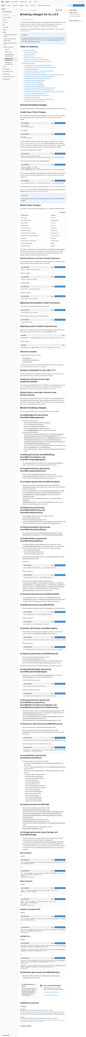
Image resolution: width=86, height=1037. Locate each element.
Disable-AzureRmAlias (38, 143)
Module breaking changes (29, 63)
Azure (25, 10)
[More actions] (65, 10)
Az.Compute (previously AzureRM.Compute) (34, 72)
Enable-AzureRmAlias (25, 143)
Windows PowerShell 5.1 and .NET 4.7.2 (33, 57)
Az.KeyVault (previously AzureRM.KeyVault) (34, 80)
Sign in (82, 1)
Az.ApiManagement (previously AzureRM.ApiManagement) (38, 65)
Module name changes (29, 54)
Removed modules (28, 56)
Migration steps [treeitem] (8, 51)
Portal (70, 5)
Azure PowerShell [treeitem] (6, 17)
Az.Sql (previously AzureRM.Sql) (32, 97)
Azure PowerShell (32, 10)
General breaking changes (29, 50)
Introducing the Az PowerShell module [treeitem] (9, 63)
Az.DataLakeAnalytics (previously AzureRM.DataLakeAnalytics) (39, 76)
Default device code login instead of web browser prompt (37, 61)
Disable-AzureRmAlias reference (40, 191)
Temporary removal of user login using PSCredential (36, 59)
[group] (44, 639)
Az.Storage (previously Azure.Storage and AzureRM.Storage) (38, 99)
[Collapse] (16, 9)
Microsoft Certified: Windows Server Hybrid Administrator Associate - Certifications (38, 1018)
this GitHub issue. (52, 388)
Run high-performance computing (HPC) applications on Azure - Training (36, 1010)
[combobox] (9, 12)
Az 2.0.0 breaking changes (52, 39)
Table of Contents (74, 12)
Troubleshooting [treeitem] (6, 74)
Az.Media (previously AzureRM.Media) (33, 82)
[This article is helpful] (80, 21)
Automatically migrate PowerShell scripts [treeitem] (9, 55)
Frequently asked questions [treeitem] (8, 76)
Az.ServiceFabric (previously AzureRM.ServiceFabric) (37, 95)
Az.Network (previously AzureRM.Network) (34, 86)
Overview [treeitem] (7, 49)
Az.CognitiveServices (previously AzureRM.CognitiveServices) (39, 71)
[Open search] (79, 2)
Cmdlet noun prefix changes (30, 52)
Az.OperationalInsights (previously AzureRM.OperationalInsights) (39, 88)
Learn (21, 10)
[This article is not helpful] (82, 21)
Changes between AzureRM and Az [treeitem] (9, 59)
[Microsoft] (2, 2)
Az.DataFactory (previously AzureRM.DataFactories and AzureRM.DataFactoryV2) (43, 74)
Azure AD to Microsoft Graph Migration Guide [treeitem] (10, 39)
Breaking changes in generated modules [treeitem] (10, 35)
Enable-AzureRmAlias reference (58, 186)
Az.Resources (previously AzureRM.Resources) (35, 93)
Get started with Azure (79, 5)
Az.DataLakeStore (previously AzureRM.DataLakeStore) (37, 78)
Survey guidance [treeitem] (6, 69)
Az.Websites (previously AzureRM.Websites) (34, 101)
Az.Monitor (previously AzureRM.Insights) (34, 84)
